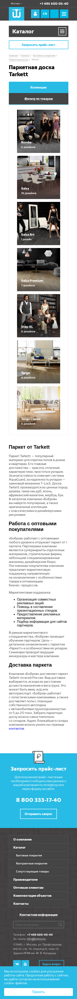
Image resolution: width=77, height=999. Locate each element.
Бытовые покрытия (29, 855)
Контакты (21, 904)
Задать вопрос (51, 964)
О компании (22, 839)
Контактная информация (38, 915)
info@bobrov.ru (36, 939)
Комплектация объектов (32, 896)
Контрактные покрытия (31, 863)
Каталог (19, 847)
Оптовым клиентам (28, 888)
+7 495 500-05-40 (54, 4)
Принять (38, 992)
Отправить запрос (38, 814)
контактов (16, 728)
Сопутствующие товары (32, 871)
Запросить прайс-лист (38, 45)
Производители (25, 879)
